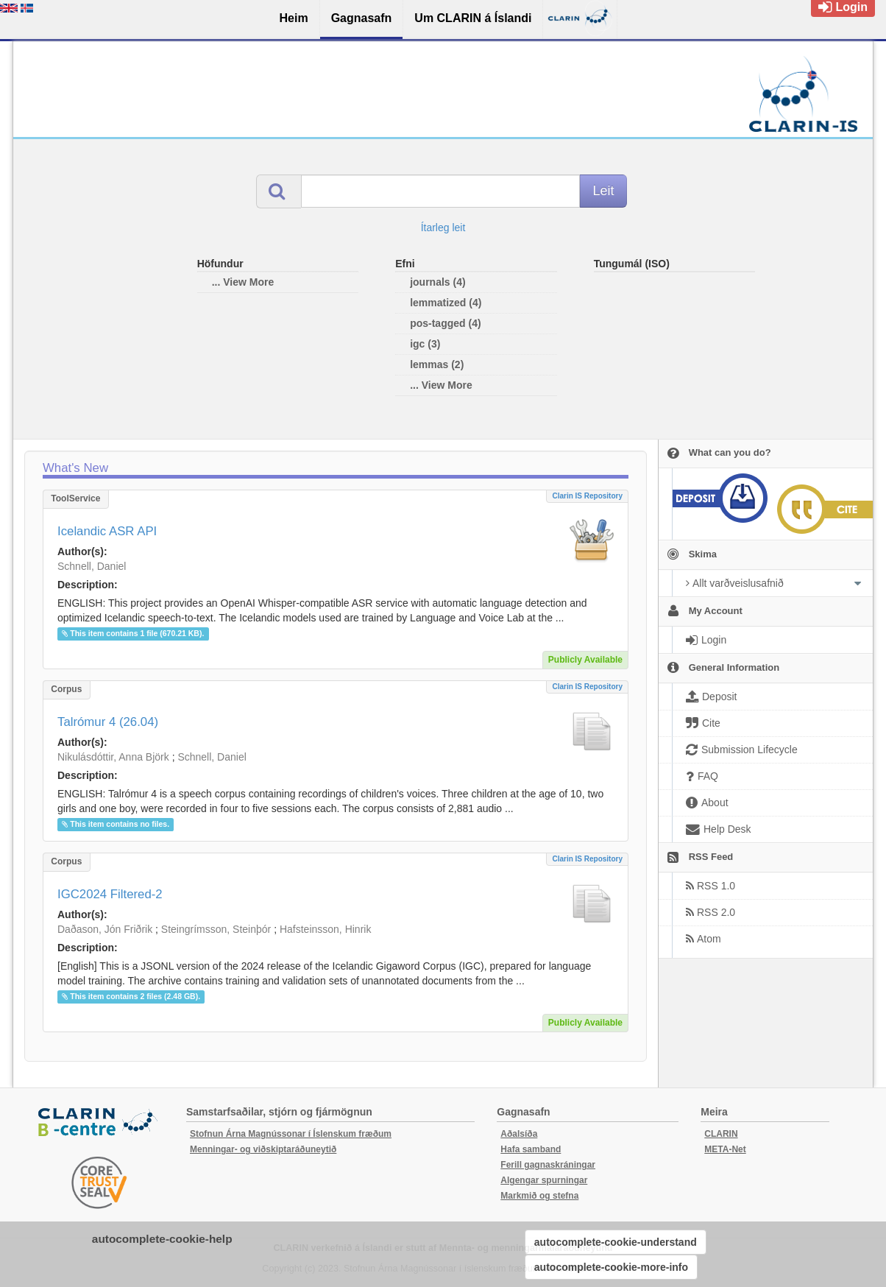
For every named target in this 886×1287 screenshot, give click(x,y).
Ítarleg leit (443, 227)
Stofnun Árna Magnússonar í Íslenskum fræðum (290, 1134)
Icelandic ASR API (107, 531)
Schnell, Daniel (91, 566)
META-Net (724, 1149)
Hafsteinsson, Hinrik (326, 929)
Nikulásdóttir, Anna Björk (113, 757)
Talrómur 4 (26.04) (107, 722)
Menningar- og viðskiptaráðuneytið (263, 1149)
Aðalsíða (518, 1134)
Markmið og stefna (539, 1196)
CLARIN (720, 1134)
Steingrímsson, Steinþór (216, 929)
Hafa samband (530, 1149)
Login (843, 7)
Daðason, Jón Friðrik (104, 929)
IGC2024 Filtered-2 (110, 894)
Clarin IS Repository (587, 496)
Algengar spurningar (543, 1180)
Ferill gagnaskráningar (547, 1165)
